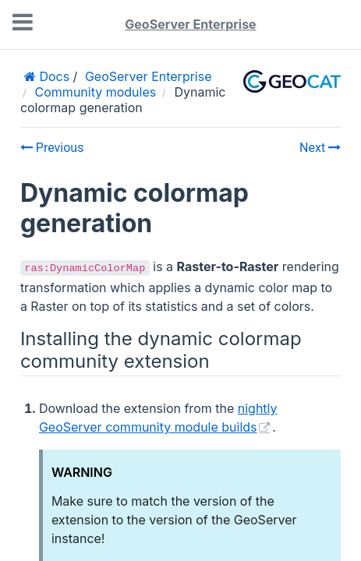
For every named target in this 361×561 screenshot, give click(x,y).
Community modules (96, 92)
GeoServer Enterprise (190, 24)
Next (320, 147)
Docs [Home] (52, 76)
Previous (52, 147)
